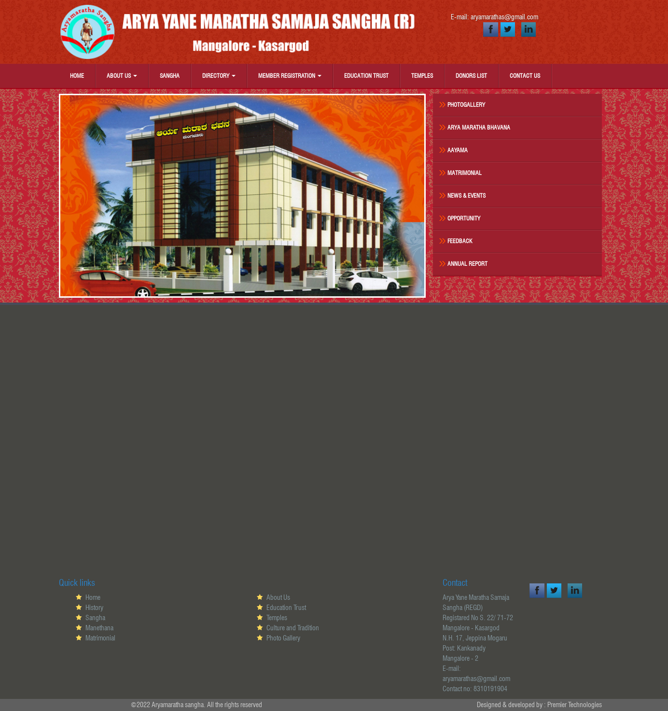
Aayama (457, 150)
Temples (422, 75)
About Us (122, 75)
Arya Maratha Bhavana (478, 127)
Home (77, 75)
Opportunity (463, 218)
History (94, 607)
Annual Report (467, 263)
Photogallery (466, 104)
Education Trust (366, 75)
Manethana (99, 628)
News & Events (466, 195)
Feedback (460, 241)
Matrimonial (464, 172)
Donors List (471, 75)
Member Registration (289, 75)
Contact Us (525, 75)
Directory (219, 75)
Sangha (170, 75)
